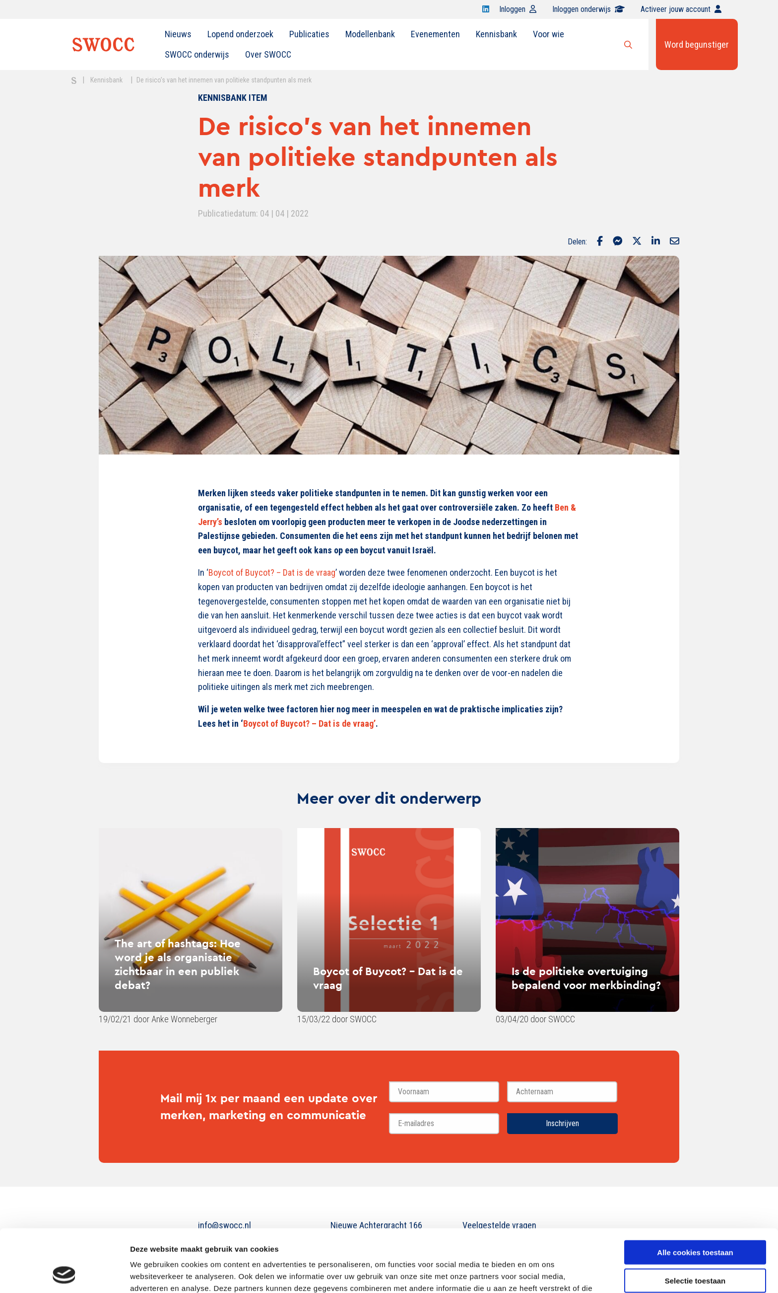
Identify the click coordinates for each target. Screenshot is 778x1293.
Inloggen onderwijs (588, 9)
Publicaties (309, 34)
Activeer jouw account (681, 9)
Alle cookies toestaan (695, 1193)
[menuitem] (178, 34)
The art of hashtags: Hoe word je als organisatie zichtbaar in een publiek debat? (178, 964)
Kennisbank (496, 34)
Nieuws (178, 34)
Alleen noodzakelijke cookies (695, 1249)
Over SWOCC (268, 54)
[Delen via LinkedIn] (655, 242)
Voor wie (548, 34)
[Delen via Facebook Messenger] (617, 242)
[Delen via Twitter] (637, 242)
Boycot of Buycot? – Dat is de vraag (271, 572)
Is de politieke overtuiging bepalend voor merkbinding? (586, 978)
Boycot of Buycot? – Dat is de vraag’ (309, 723)
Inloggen (517, 9)
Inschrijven (562, 1123)
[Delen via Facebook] (600, 242)
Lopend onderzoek (240, 34)
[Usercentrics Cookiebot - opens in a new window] (64, 1273)
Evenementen (435, 34)
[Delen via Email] (674, 242)
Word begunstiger (696, 44)
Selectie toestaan (695, 1221)
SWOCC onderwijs (197, 54)
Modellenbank (370, 34)
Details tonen (536, 1273)
